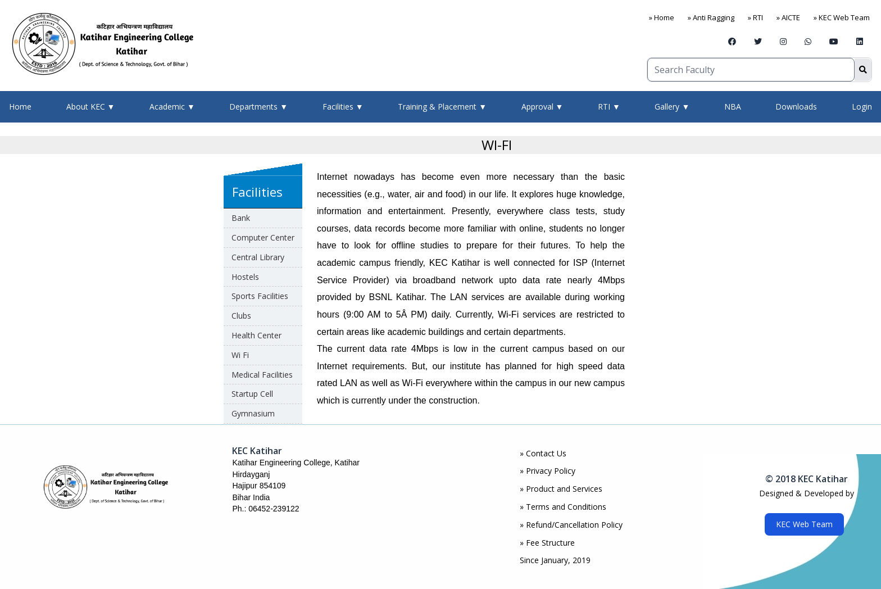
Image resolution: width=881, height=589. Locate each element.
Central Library (257, 257)
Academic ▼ (172, 106)
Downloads (796, 106)
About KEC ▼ (90, 106)
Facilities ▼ (343, 106)
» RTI (755, 17)
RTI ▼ (609, 106)
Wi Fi (240, 355)
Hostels (245, 276)
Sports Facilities (259, 296)
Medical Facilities (262, 374)
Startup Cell (252, 393)
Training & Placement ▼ (442, 106)
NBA (732, 106)
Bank (240, 217)
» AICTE (788, 17)
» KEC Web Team (842, 17)
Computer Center (262, 237)
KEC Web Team (804, 524)
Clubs (241, 315)
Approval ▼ (542, 106)
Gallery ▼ (672, 106)
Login (862, 106)
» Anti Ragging (711, 17)
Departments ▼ (258, 106)
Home (20, 106)
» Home (661, 17)
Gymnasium (253, 413)
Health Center (256, 335)
